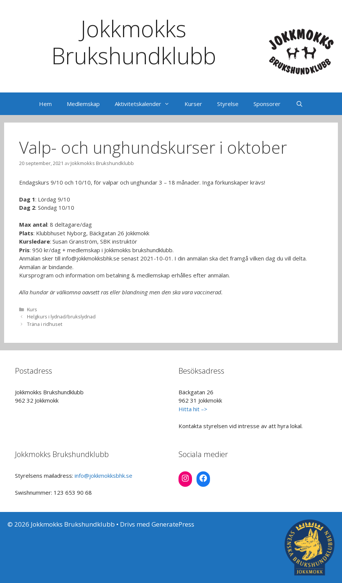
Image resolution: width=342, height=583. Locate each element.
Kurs (32, 309)
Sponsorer (267, 104)
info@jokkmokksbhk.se (103, 475)
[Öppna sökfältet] (299, 103)
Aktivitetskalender (146, 103)
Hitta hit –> (192, 409)
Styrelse (227, 104)
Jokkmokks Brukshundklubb (133, 42)
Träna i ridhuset (44, 324)
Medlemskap (83, 104)
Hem (45, 104)
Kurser (193, 104)
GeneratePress (173, 524)
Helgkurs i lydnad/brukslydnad (61, 316)
